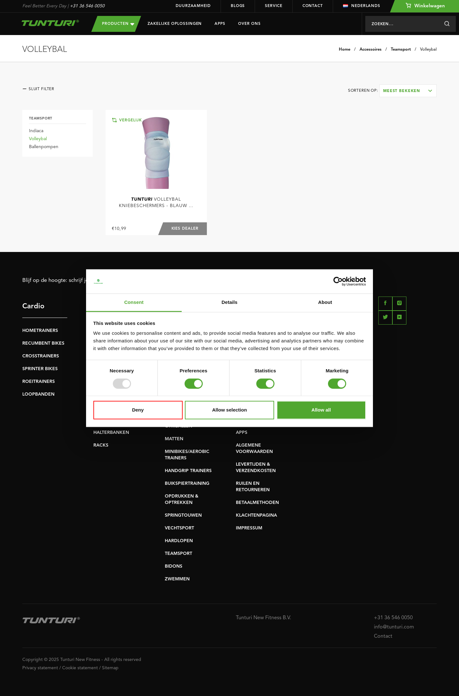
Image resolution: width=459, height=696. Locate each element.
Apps (220, 24)
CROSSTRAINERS (40, 356)
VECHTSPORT (179, 528)
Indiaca (36, 131)
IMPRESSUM (249, 528)
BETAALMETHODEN (257, 502)
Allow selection (229, 410)
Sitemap (110, 668)
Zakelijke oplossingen (175, 24)
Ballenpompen (43, 147)
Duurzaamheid (193, 6)
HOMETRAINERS (40, 330)
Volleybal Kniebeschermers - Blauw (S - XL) (156, 203)
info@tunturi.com (394, 627)
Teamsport (401, 49)
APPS (241, 432)
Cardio (33, 306)
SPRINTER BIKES (40, 369)
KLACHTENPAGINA (256, 515)
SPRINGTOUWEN (183, 515)
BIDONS (173, 566)
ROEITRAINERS (38, 381)
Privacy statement (40, 668)
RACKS (100, 445)
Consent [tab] (134, 302)
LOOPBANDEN (38, 394)
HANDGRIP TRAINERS (188, 471)
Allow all (321, 410)
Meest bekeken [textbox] (401, 91)
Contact (312, 6)
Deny (138, 410)
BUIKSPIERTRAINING (187, 483)
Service (273, 6)
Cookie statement (80, 668)
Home (344, 49)
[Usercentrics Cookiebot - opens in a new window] (338, 281)
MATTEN (174, 439)
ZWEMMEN (177, 579)
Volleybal (428, 49)
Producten (118, 24)
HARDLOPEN (179, 541)
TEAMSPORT (178, 553)
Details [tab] (229, 302)
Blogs (238, 6)
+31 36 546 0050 (87, 6)
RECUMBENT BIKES (43, 343)
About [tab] (325, 302)
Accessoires (371, 49)
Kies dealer (185, 229)
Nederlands (361, 6)
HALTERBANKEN (111, 432)
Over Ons (249, 24)
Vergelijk (127, 120)
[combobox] (408, 90)
